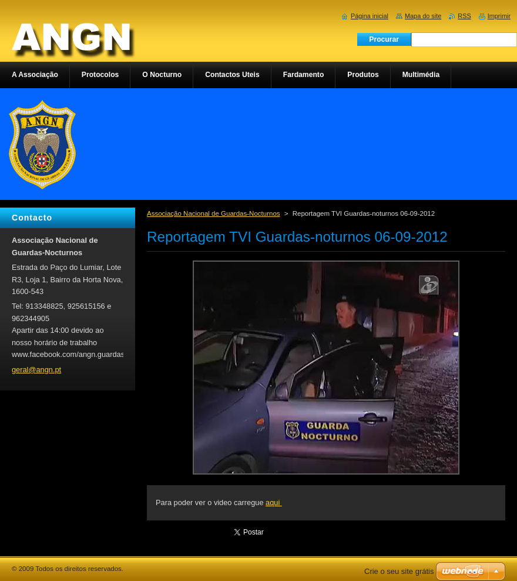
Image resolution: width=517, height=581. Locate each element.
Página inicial (369, 15)
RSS (464, 15)
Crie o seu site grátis (399, 571)
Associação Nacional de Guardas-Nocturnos (213, 213)
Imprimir (499, 15)
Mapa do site (423, 15)
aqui (274, 502)
